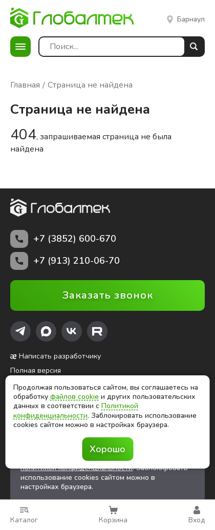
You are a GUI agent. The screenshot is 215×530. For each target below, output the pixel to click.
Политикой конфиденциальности (75, 410)
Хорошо (107, 449)
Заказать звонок (107, 295)
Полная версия (35, 370)
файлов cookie (74, 396)
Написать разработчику (55, 356)
